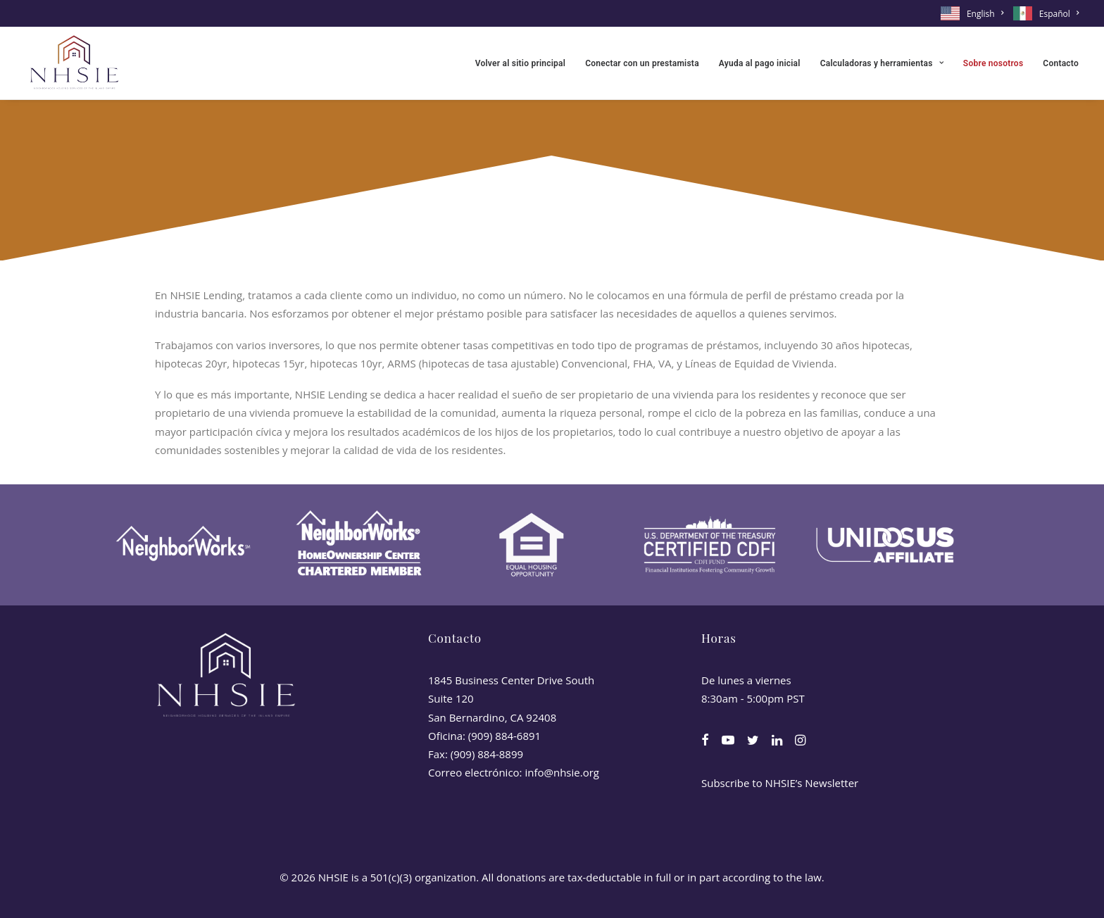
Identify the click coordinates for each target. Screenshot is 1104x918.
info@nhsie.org (562, 772)
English (985, 14)
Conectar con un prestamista (642, 63)
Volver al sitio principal (520, 63)
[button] (705, 741)
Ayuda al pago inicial (760, 63)
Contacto (1061, 63)
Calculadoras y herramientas (881, 63)
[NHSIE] (73, 63)
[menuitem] (974, 13)
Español (1059, 14)
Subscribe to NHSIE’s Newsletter (779, 783)
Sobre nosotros (993, 63)
